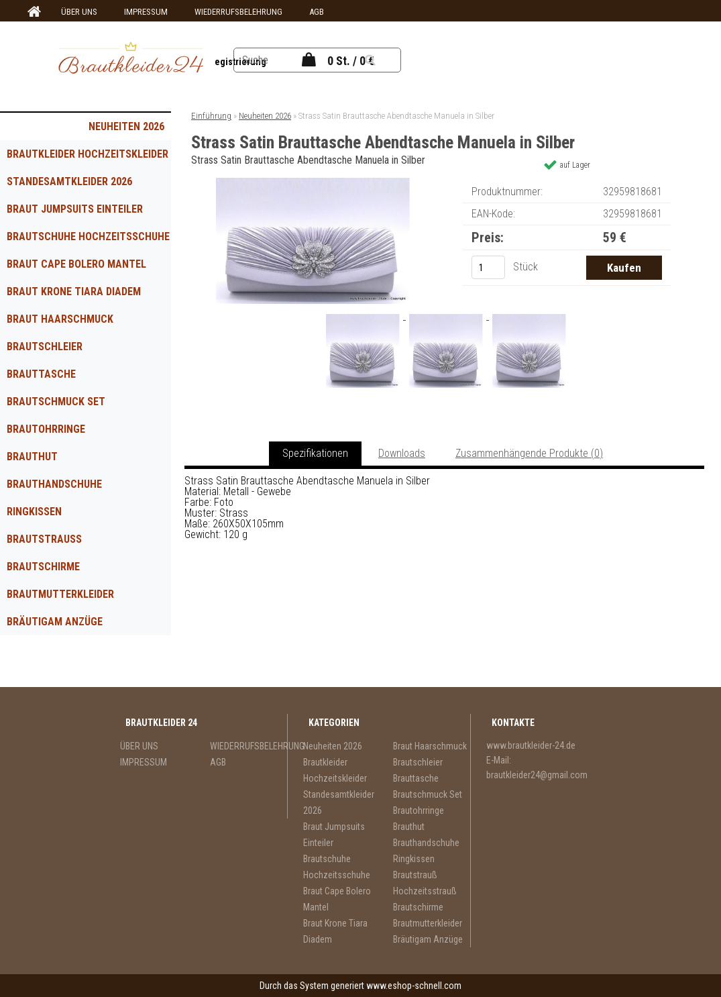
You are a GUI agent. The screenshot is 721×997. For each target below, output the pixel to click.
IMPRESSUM (146, 12)
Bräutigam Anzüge (55, 621)
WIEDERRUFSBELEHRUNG (238, 12)
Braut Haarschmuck (60, 319)
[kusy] (488, 267)
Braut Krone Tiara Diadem (74, 291)
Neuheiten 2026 (126, 126)
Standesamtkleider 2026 (69, 181)
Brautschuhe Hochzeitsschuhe (88, 236)
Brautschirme (43, 566)
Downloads (401, 453)
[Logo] (131, 59)
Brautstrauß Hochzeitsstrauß (55, 543)
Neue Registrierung (225, 61)
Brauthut (32, 456)
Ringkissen (34, 511)
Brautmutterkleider (60, 594)
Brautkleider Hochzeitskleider (87, 154)
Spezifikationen (315, 453)
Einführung (211, 116)
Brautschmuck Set (56, 401)
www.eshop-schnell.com (413, 985)
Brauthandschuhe (54, 484)
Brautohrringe (46, 429)
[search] (386, 60)
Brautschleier (44, 346)
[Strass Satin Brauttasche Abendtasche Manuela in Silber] (313, 182)
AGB (316, 12)
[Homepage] (32, 12)
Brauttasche (41, 374)
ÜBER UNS (79, 12)
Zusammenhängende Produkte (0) (529, 453)
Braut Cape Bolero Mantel (76, 264)
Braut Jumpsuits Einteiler (75, 209)
